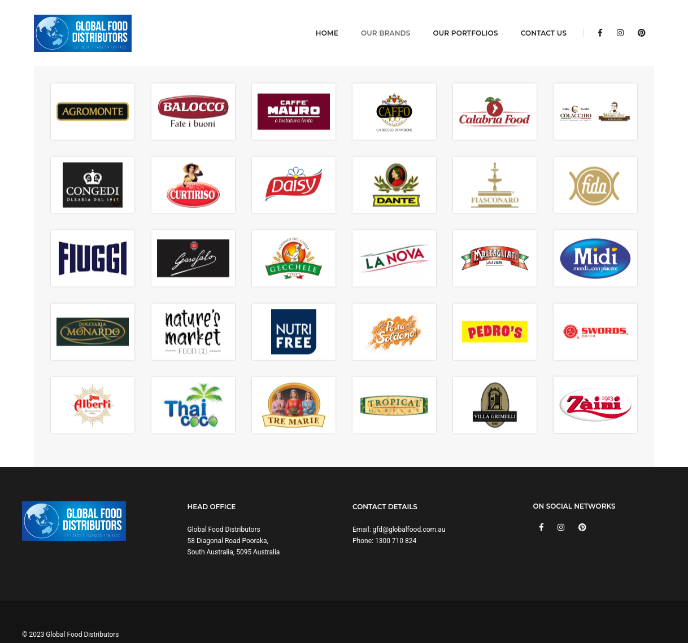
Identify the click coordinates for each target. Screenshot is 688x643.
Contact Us (536, 20)
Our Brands (378, 20)
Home (319, 20)
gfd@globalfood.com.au (409, 504)
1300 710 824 (395, 515)
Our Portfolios (457, 20)
